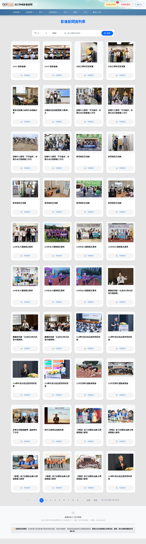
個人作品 (97, 12)
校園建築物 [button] (53, 12)
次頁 (88, 500)
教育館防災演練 (83, 157)
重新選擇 (125, 4)
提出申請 (112, 3)
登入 (140, 4)
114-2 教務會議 (19, 66)
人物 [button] (85, 12)
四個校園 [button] (16, 12)
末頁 (95, 500)
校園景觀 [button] (29, 12)
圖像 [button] (75, 12)
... (82, 500)
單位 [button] (65, 12)
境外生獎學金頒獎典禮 (54, 430)
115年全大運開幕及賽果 (23, 247)
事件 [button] (41, 12)
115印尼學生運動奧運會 (86, 383)
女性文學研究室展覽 (84, 66)
